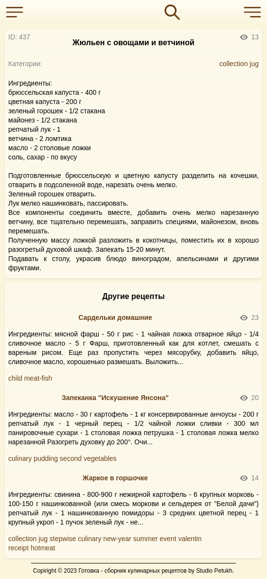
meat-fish (38, 378)
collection (233, 64)
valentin (189, 539)
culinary (20, 458)
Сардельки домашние (115, 317)
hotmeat (43, 548)
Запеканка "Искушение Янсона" (115, 398)
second (71, 458)
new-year (117, 539)
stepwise (63, 539)
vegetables (100, 458)
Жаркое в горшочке (115, 478)
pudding (46, 458)
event (168, 539)
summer (145, 539)
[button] (17, 12)
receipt (18, 548)
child (15, 378)
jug (254, 64)
